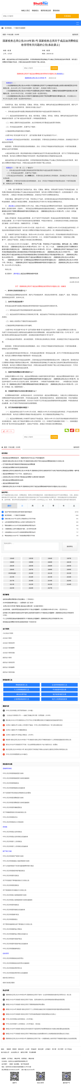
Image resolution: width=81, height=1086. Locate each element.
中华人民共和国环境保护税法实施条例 (15, 944)
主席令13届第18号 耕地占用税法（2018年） (20, 735)
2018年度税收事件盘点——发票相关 (14, 602)
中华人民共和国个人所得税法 (12, 841)
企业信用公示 (15, 1052)
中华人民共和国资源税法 (11, 885)
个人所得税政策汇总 (21, 689)
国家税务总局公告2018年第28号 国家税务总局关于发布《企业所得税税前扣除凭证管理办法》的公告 (38, 995)
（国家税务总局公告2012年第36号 (22, 247)
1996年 (50, 558)
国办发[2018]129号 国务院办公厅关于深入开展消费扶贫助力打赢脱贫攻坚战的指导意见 (34, 720)
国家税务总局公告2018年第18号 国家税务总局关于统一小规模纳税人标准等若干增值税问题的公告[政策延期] (41, 1038)
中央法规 (10, 34)
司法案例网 (32, 1052)
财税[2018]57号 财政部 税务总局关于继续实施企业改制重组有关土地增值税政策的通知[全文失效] (37, 1033)
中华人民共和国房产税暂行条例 (13, 856)
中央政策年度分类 (59, 689)
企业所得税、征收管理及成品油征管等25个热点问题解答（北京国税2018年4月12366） (31, 609)
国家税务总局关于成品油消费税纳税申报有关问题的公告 (36, 262)
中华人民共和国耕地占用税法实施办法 (15, 934)
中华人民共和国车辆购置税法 (12, 807)
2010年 (31, 573)
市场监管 (33, 1049)
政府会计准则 (7, 657)
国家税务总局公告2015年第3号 (65, 379)
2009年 (69, 569)
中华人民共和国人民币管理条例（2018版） (20, 710)
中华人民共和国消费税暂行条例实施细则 (16, 802)
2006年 (12, 569)
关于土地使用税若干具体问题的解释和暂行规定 (18, 866)
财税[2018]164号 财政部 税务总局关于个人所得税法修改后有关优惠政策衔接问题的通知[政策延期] (38, 1009)
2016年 (69, 577)
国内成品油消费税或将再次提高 (13, 480)
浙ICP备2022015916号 (27, 1069)
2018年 (17, 34)
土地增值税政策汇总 (21, 699)
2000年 (50, 562)
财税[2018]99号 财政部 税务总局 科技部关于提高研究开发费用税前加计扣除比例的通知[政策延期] (38, 1029)
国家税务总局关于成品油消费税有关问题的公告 (34, 257)
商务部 (14, 1049)
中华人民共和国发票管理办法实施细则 (15, 973)
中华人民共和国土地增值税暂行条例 (14, 895)
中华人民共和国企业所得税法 (12, 832)
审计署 (54, 1049)
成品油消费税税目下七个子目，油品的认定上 (17, 474)
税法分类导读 (21, 694)
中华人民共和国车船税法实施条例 (14, 909)
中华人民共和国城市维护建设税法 (14, 871)
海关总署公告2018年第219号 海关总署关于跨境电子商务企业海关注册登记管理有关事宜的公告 (37, 749)
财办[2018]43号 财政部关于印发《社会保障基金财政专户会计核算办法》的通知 (31, 744)
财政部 (9, 1049)
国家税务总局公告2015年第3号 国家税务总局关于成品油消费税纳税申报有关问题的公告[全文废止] (35, 486)
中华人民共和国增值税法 (11, 783)
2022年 (31, 584)
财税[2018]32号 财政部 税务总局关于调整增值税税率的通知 (25, 1004)
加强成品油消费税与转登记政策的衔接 (15, 467)
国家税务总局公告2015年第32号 (52, 211)
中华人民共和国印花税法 (11, 875)
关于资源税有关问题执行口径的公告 (14, 890)
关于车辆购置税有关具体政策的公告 (14, 812)
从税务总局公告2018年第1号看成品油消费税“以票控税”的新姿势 (24, 477)
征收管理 (6, 953)
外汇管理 (60, 1049)
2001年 (69, 562)
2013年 (12, 577)
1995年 (31, 558)
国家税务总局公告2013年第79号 (59, 252)
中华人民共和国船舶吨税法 (11, 948)
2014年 (31, 577)
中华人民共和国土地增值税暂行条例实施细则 (17, 900)
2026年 (31, 588)
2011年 (50, 573)
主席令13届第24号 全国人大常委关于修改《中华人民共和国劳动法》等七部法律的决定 (34, 725)
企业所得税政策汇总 (59, 685)
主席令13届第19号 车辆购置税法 (16, 730)
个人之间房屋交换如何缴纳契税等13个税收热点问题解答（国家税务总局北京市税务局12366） (33, 618)
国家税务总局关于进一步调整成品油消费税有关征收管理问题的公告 (32, 260)
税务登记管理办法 (9, 978)
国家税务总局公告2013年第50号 (33, 249)
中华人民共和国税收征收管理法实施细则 (16, 963)
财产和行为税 (7, 851)
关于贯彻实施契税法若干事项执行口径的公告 (17, 924)
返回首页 (75, 34)
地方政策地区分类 (59, 694)
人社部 (27, 1049)
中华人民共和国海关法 (10, 817)
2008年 (50, 569)
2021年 (12, 584)
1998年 (12, 562)
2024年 (69, 584)
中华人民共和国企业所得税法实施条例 (15, 836)
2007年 (31, 569)
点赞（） (9, 431)
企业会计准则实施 (9, 653)
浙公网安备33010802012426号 (10, 1069)
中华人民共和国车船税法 (11, 905)
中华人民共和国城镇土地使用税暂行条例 (16, 861)
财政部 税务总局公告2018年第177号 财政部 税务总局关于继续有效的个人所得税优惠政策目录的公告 (38, 740)
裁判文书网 (24, 1052)
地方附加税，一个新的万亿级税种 (15, 28)
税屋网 (4, 1058)
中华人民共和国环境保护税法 (12, 939)
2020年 (69, 580)
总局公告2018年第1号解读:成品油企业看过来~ (18, 606)
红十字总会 (68, 1049)
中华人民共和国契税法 (10, 919)
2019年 (50, 580)
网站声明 (17, 1058)
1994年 (12, 558)
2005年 (69, 566)
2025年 (12, 588)
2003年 (31, 566)
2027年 (50, 588)
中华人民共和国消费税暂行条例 (13, 797)
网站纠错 (31, 1058)
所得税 (5, 827)
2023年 (50, 584)
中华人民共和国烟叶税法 (11, 914)
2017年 (12, 580)
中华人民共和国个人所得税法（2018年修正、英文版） (23, 1024)
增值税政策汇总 (21, 685)
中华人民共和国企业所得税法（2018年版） (20, 1019)
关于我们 (10, 1058)
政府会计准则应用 (9, 662)
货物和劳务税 (7, 768)
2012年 (69, 573)
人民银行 (48, 1049)
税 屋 (9, 50)
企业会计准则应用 (9, 643)
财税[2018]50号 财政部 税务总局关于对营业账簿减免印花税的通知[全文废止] (31, 1014)
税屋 (4, 34)
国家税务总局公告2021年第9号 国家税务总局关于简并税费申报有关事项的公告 (38, 96)
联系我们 (24, 1058)
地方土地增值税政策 (59, 699)
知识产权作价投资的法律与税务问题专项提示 (18, 512)
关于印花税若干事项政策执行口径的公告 (16, 880)
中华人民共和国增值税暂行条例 (13, 773)
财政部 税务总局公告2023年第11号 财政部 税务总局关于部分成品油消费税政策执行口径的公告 (33, 461)
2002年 (12, 566)
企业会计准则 (7, 638)
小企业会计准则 (8, 633)
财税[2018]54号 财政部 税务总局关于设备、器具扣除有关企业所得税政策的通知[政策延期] (35, 999)
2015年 (50, 577)
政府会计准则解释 (9, 667)
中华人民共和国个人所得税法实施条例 (15, 846)
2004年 (50, 566)
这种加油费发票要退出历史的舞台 (14, 599)
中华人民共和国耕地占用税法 (12, 929)
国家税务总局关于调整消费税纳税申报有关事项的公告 (29, 384)
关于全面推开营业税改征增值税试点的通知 (17, 793)
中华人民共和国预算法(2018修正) (17, 754)
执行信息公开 (5, 1052)
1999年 (31, 562)
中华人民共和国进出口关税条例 (13, 822)
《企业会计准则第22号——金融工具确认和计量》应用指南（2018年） (29, 715)
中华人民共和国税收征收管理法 (13, 958)
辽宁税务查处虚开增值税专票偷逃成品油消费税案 (19, 464)
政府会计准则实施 (9, 672)
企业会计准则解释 (9, 648)
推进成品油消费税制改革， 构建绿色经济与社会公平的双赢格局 (23, 458)
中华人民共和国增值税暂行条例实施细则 (16, 778)
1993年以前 (12, 573)
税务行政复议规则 (9, 982)
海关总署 (40, 1049)
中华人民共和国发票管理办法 (12, 968)
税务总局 (21, 1049)
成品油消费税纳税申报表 (29, 273)
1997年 (69, 558)
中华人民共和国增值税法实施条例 (14, 788)
